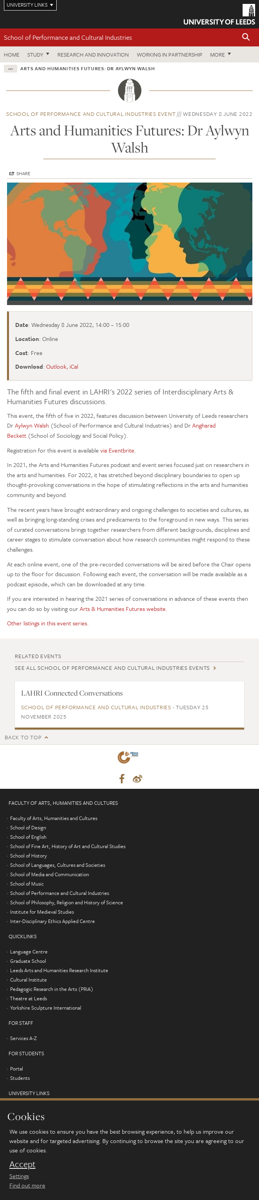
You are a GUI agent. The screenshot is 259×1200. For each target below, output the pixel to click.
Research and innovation (93, 54)
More (217, 54)
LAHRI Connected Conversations (72, 693)
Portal (16, 1068)
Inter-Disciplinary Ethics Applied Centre (52, 921)
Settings (19, 1176)
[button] (246, 38)
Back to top (23, 737)
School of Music (27, 884)
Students (20, 1078)
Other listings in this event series (47, 623)
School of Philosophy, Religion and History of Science (66, 902)
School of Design (28, 827)
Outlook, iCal (62, 366)
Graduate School (28, 961)
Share (23, 173)
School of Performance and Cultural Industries (68, 37)
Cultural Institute (28, 979)
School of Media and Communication (49, 874)
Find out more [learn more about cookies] (27, 1185)
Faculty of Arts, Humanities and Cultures (53, 818)
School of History (28, 855)
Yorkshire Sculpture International (45, 1008)
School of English (28, 837)
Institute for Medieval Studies (42, 912)
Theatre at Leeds (28, 998)
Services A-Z (23, 1038)
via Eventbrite (117, 450)
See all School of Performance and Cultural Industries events (112, 668)
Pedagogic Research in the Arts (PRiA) (51, 989)
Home (12, 54)
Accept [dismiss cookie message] (22, 1164)
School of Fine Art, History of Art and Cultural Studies (67, 846)
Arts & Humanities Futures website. (123, 608)
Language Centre (29, 951)
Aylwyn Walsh (32, 425)
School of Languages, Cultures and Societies (57, 865)
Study (35, 54)
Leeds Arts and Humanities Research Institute (59, 970)
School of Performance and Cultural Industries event (90, 114)
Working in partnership (169, 54)
